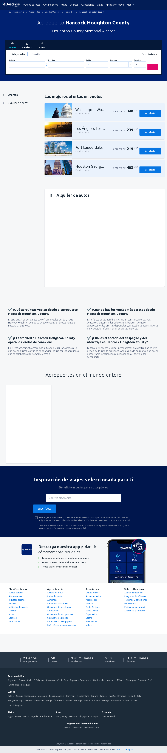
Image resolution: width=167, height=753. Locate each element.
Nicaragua (131, 680)
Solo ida (36, 54)
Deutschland (83, 696)
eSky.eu (67, 727)
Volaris (89, 617)
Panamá (142, 680)
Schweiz (134, 700)
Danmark (70, 696)
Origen (12, 60)
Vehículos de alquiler (18, 607)
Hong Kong (61, 716)
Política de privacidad (134, 607)
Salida (88, 60)
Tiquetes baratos (17, 599)
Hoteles (12, 603)
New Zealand (108, 716)
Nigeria (34, 716)
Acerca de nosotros (134, 592)
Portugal (78, 700)
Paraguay (25, 684)
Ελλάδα (112, 696)
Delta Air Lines (93, 607)
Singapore (84, 716)
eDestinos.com (91, 727)
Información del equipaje (59, 621)
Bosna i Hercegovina (25, 696)
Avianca (89, 603)
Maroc (26, 716)
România (95, 700)
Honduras (110, 680)
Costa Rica (62, 680)
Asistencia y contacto (134, 610)
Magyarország (15, 700)
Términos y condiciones (135, 599)
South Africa (46, 716)
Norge (49, 700)
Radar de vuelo (54, 596)
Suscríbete (44, 508)
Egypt (10, 716)
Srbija (87, 700)
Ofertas (74, 4)
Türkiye (94, 716)
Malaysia (73, 716)
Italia (138, 696)
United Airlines (93, 592)
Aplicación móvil (115, 4)
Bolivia (22, 680)
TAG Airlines (91, 621)
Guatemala (98, 680)
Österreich (59, 700)
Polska (69, 700)
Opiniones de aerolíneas (59, 607)
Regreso (113, 60)
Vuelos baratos (31, 4)
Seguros (13, 617)
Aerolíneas (52, 599)
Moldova (27, 700)
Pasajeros (138, 60)
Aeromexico (91, 599)
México (120, 680)
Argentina (12, 680)
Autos (64, 4)
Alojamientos (50, 4)
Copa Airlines (92, 614)
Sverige (105, 700)
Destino (51, 60)
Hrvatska (121, 696)
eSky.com (77, 727)
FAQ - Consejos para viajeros (61, 625)
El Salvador (39, 680)
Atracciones (87, 4)
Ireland (131, 696)
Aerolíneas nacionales (57, 603)
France (103, 696)
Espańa (94, 696)
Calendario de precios (57, 617)
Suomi (126, 700)
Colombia (51, 680)
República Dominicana (80, 680)
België (11, 696)
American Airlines (94, 596)
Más (129, 4)
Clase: (144, 54)
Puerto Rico (13, 684)
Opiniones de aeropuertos (60, 614)
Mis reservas (130, 603)
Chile (29, 680)
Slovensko (116, 700)
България (42, 696)
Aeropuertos (53, 610)
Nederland (39, 700)
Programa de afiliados (135, 596)
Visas (100, 4)
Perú (150, 680)
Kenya (18, 716)
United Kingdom (15, 705)
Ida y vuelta (18, 54)
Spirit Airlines (92, 610)
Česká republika (56, 696)
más (118, 749)
